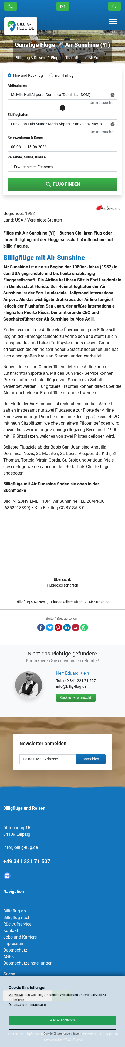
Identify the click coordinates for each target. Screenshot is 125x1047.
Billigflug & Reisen (30, 58)
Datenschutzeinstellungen (28, 963)
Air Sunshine (99, 58)
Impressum (14, 943)
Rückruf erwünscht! (75, 697)
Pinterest (58, 627)
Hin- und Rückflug (28, 75)
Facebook (41, 627)
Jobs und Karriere (20, 937)
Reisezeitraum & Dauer (25, 137)
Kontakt (10, 930)
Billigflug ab (14, 911)
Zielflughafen (18, 115)
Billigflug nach (17, 917)
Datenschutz (15, 950)
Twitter (49, 627)
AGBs (8, 956)
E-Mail (75, 627)
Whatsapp (84, 627)
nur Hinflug (64, 75)
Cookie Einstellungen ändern (62, 1033)
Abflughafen (17, 85)
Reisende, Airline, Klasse (27, 157)
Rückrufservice (17, 924)
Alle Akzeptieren (62, 1020)
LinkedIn (67, 627)
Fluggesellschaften (67, 58)
